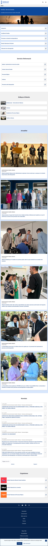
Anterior (12, 464)
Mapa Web (24, 531)
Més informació (26, 543)
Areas (2, 5)
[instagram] (29, 505)
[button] (46, 541)
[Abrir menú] (45, 2)
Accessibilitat (24, 533)
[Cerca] (42, 2)
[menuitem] (24, 511)
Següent (35, 464)
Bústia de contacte (24, 538)
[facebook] (26, 505)
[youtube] (22, 505)
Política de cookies (24, 535)
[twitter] (19, 505)
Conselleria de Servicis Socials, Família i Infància (10, 12)
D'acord (19, 543)
